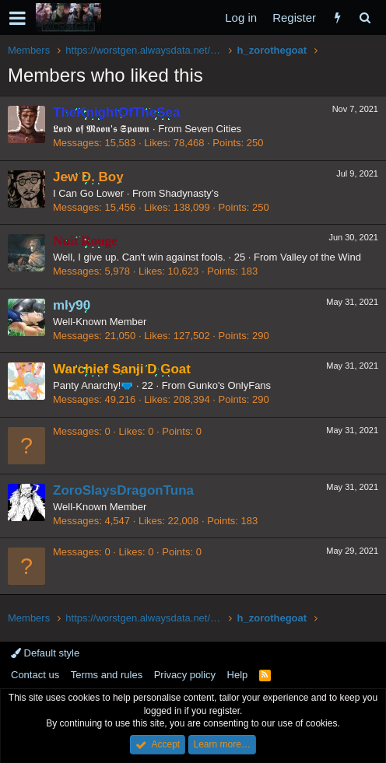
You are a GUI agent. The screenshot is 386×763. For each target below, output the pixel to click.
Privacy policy (185, 675)
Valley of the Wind (320, 257)
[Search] (364, 17)
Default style (45, 653)
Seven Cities (212, 129)
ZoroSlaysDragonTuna (123, 490)
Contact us (35, 675)
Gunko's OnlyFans (230, 385)
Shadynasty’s (189, 193)
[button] (17, 17)
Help (237, 675)
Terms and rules (106, 675)
